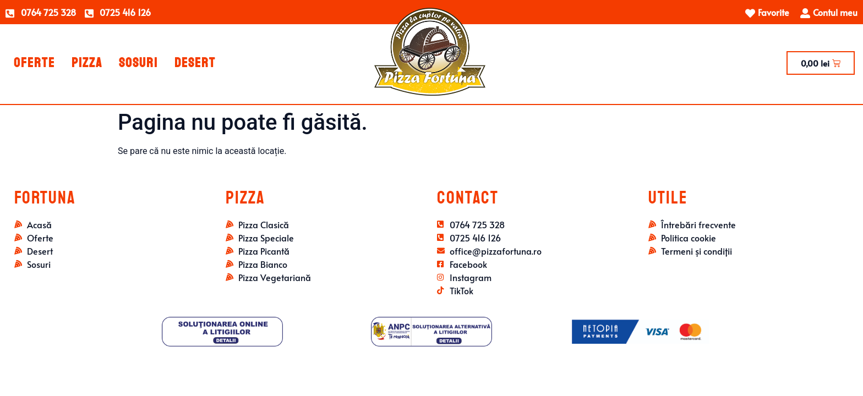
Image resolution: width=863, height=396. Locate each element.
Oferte (34, 62)
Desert (195, 62)
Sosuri (138, 62)
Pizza (87, 62)
